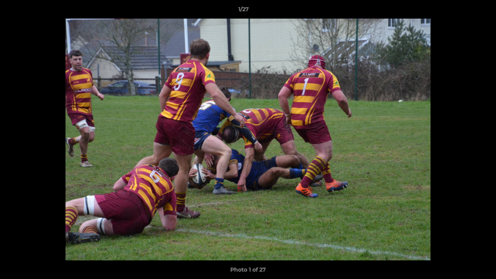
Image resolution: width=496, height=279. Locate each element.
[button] (463, 11)
